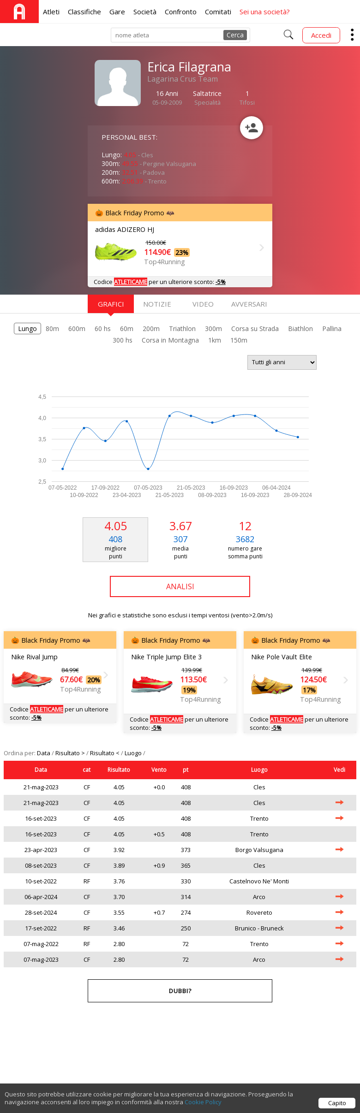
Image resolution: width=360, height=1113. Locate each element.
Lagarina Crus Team (182, 79)
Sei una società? (265, 11)
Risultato (119, 770)
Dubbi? (180, 991)
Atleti (51, 11)
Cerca (235, 34)
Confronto (181, 11)
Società (144, 11)
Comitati (218, 11)
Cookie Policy (203, 1106)
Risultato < (105, 753)
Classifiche (84, 11)
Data (44, 753)
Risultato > (70, 753)
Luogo (134, 753)
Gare (117, 11)
